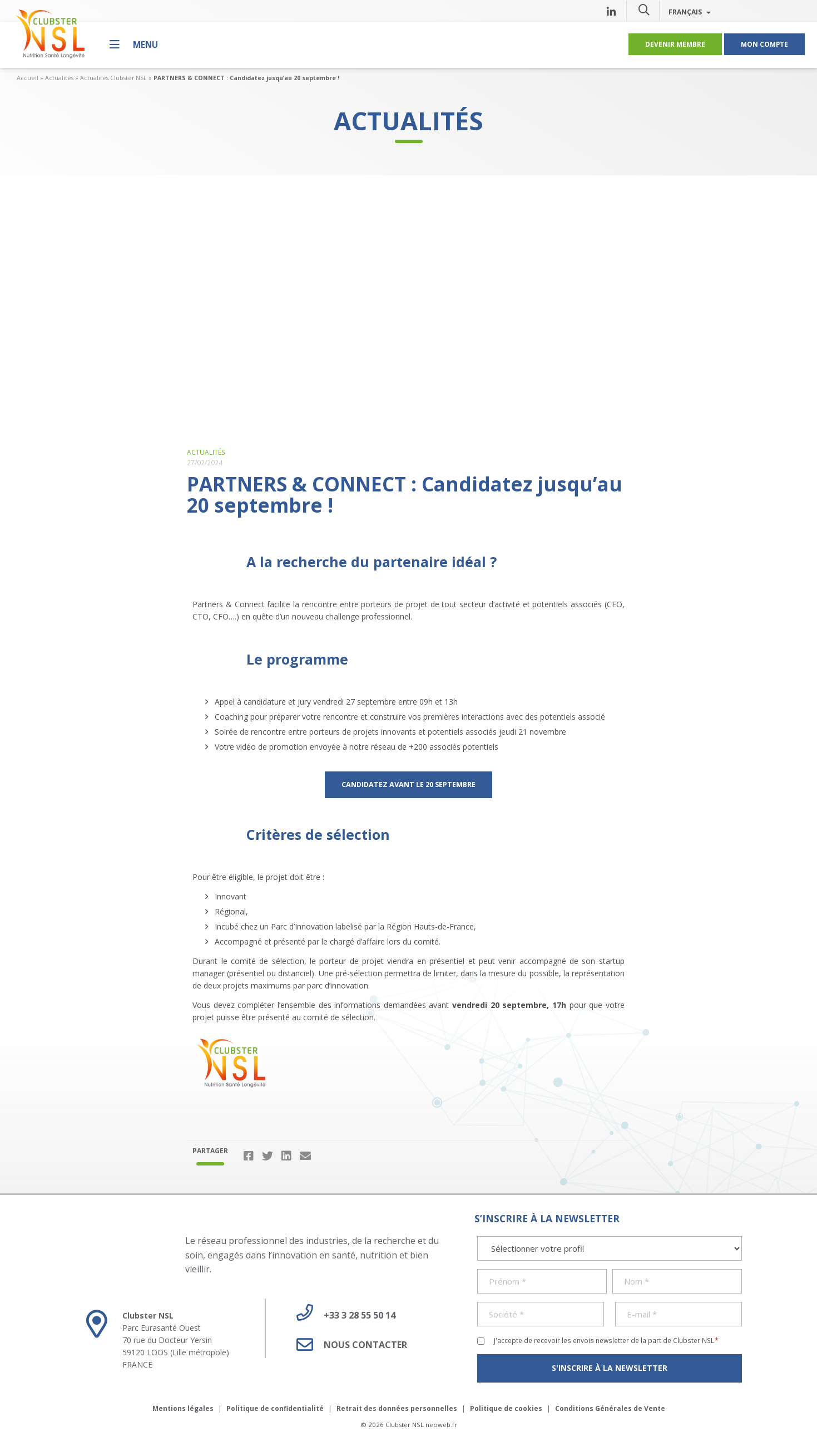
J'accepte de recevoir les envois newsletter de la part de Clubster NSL (606, 1340)
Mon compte (764, 44)
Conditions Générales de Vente (610, 1408)
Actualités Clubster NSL (113, 78)
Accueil (27, 78)
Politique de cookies (506, 1408)
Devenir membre (675, 44)
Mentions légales (183, 1408)
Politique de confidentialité (275, 1408)
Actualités (59, 78)
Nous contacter (347, 1345)
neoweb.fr (441, 1424)
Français (690, 11)
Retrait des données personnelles (396, 1408)
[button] (644, 9)
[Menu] (133, 44)
